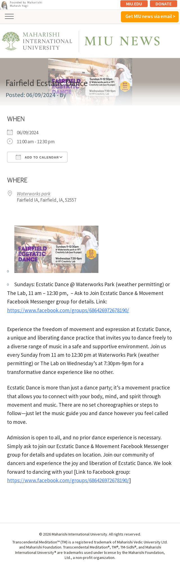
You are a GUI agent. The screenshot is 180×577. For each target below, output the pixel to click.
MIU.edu (134, 3)
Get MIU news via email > (150, 16)
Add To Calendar (37, 157)
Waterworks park (33, 194)
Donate (164, 3)
